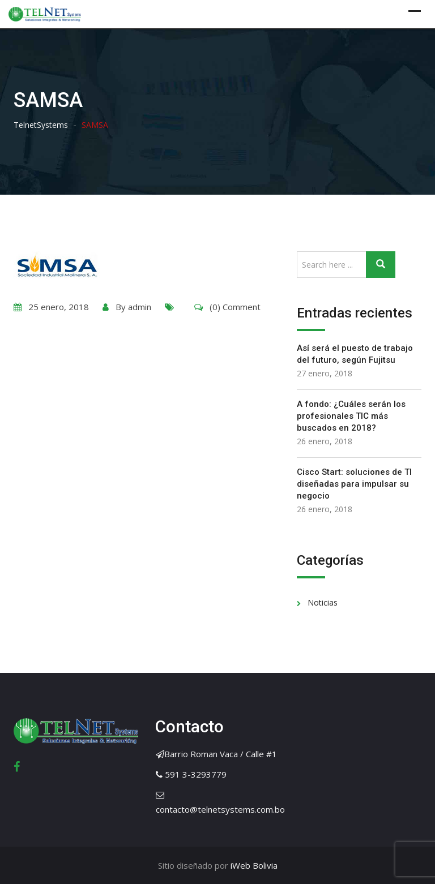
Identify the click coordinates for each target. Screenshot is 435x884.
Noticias (323, 602)
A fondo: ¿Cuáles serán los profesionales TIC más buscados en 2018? (351, 416)
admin (139, 306)
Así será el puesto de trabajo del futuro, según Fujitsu (355, 354)
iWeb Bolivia (253, 865)
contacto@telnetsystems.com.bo (220, 809)
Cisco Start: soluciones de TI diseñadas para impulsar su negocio (354, 484)
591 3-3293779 (196, 774)
